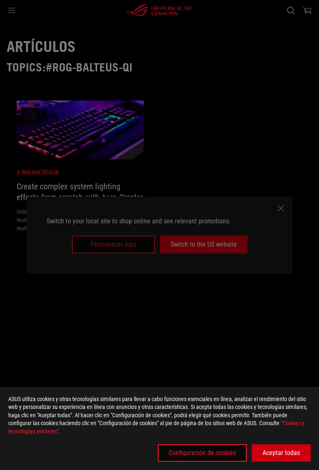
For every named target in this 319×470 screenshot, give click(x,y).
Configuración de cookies (202, 453)
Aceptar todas (281, 453)
